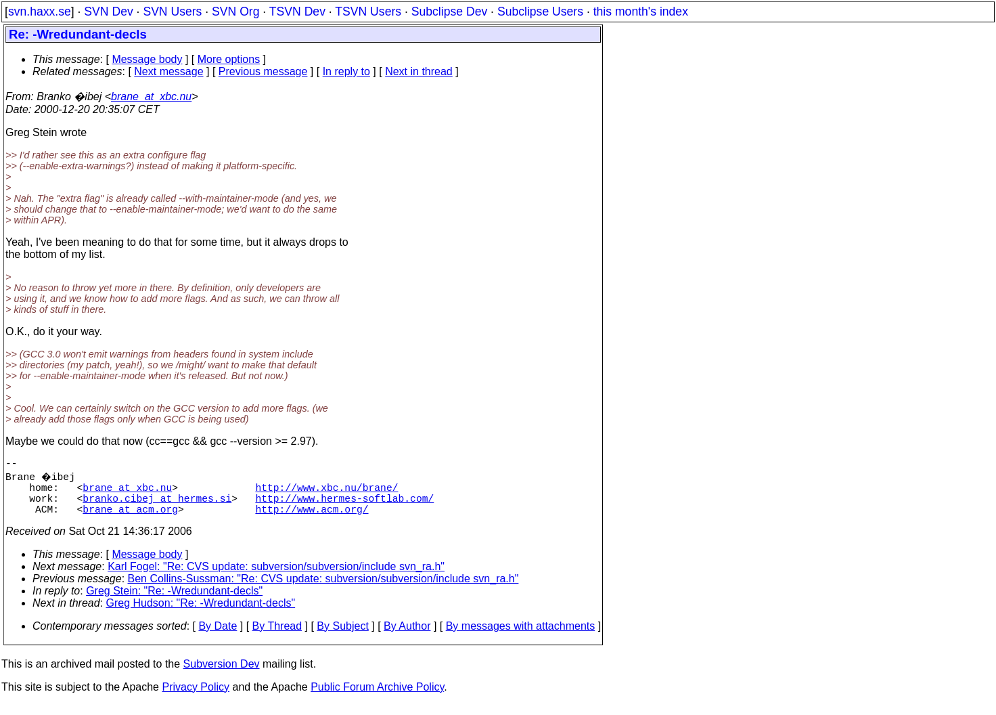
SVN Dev (108, 11)
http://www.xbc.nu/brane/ (326, 492)
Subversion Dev (221, 674)
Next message (168, 71)
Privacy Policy (195, 697)
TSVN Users (368, 11)
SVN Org (235, 11)
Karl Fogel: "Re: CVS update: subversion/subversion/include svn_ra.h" (276, 577)
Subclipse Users (540, 11)
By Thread (277, 637)
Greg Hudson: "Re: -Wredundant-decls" (201, 614)
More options (229, 59)
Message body (147, 59)
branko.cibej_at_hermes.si (157, 506)
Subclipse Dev (449, 11)
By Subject (342, 637)
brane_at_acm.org (130, 519)
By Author (407, 637)
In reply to (346, 71)
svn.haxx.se (39, 11)
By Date (217, 637)
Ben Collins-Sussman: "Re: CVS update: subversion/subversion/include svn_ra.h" (323, 589)
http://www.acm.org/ (311, 519)
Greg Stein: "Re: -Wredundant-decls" (174, 601)
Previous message (263, 71)
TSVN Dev (297, 11)
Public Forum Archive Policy (377, 697)
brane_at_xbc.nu (151, 96)
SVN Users (172, 11)
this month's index (640, 11)
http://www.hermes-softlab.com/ (344, 506)
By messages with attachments (520, 637)
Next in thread (419, 71)
